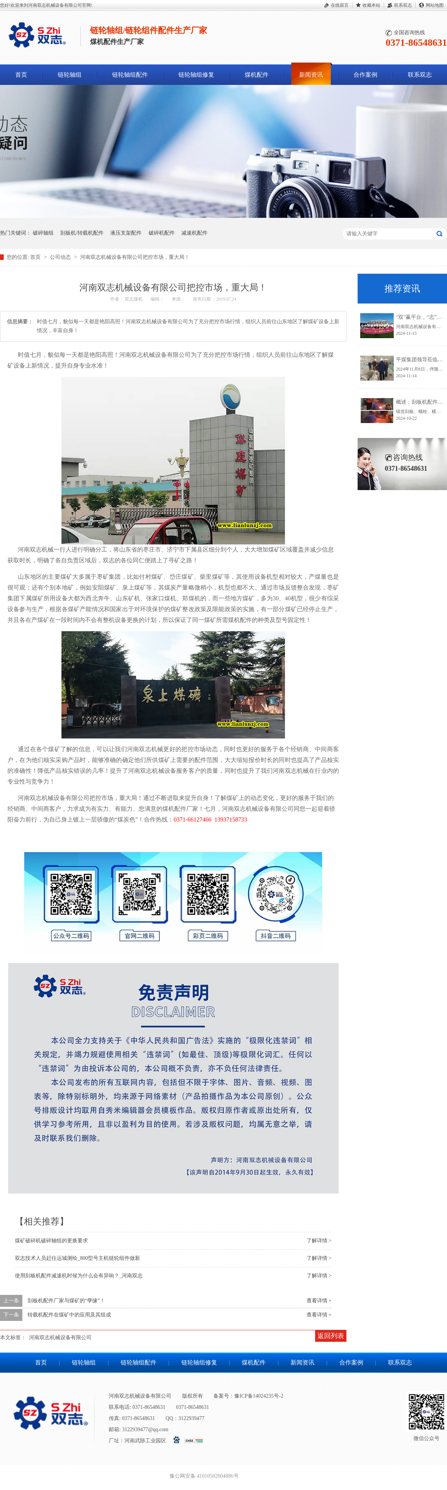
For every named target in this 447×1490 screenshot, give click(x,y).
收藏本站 (371, 5)
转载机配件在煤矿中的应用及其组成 (69, 1315)
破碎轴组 (43, 233)
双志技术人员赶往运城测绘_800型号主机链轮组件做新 (77, 1258)
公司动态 (61, 257)
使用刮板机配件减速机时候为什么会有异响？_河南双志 (79, 1275)
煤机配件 (257, 75)
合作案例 (365, 75)
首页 (21, 75)
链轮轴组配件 (130, 75)
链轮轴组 (70, 75)
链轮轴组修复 (196, 75)
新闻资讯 (311, 75)
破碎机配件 (162, 233)
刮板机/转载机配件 (82, 233)
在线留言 (340, 5)
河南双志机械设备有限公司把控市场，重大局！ (135, 257)
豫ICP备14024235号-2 (258, 1396)
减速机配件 (194, 233)
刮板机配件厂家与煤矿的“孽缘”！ (66, 1300)
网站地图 (435, 5)
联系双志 (403, 5)
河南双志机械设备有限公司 (60, 1337)
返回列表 (330, 1336)
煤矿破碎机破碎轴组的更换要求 (51, 1240)
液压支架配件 (126, 233)
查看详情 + (319, 1300)
